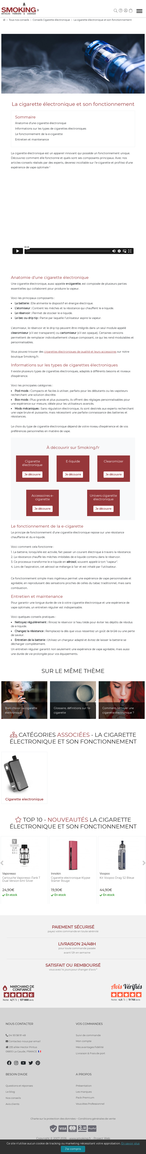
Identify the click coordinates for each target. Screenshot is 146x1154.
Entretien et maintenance (32, 139)
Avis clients (12, 1103)
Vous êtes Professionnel (90, 1103)
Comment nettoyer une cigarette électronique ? (118, 710)
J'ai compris (73, 1149)
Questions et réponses (19, 1085)
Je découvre (32, 474)
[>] (144, 863)
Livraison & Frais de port (90, 1053)
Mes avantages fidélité (90, 1047)
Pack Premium (85, 1097)
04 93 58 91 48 (16, 1035)
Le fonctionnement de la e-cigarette (39, 134)
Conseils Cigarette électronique (52, 19)
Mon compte (83, 1041)
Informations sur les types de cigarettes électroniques (50, 128)
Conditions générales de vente (97, 1118)
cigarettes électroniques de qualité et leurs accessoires (80, 351)
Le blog (10, 1091)
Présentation (84, 1085)
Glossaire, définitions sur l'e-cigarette (72, 710)
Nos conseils (13, 1097)
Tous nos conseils (19, 19)
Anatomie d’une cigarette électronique (40, 123)
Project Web (102, 1138)
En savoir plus (130, 1143)
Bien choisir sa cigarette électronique (21, 710)
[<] (2, 863)
